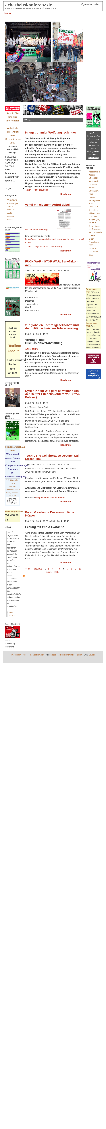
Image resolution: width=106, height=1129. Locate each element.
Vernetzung (56, 246)
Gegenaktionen (41, 246)
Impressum (16, 655)
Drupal (92, 655)
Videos (25, 655)
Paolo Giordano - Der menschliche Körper (49, 514)
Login (79, 655)
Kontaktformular (37, 655)
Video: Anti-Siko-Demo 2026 (94, 252)
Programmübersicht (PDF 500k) (50, 497)
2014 (28, 190)
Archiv (10, 213)
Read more (66, 194)
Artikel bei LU (31, 349)
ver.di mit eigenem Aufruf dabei (47, 204)
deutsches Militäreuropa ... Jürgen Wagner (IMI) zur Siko (94, 216)
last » (57, 572)
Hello (7, 13)
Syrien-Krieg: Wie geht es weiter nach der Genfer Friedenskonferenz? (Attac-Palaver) (52, 394)
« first (27, 569)
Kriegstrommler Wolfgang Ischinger (50, 132)
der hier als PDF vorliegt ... (48, 229)
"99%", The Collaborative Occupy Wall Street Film (52, 457)
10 (80, 569)
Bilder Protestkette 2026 (94, 242)
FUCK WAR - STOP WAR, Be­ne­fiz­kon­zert (51, 263)
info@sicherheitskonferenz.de (63, 655)
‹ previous (37, 569)
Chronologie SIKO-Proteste (12, 206)
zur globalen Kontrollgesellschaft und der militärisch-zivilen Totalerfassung (52, 326)
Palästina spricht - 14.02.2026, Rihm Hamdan (94, 191)
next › (49, 572)
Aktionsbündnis (41, 190)
